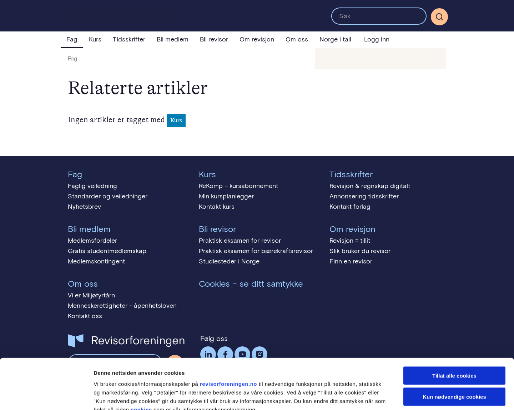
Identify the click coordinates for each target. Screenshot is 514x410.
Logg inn (376, 39)
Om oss (297, 39)
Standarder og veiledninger (107, 196)
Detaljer (380, 396)
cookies (141, 367)
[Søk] (439, 16)
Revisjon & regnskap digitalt (369, 186)
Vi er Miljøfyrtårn (91, 295)
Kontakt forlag (350, 207)
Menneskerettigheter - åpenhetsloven (122, 306)
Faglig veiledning (92, 186)
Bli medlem (172, 39)
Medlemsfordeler (92, 240)
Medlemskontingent (96, 261)
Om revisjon (257, 39)
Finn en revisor (350, 261)
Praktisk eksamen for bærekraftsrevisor (256, 251)
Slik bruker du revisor (359, 251)
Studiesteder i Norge (229, 261)
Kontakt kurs (217, 207)
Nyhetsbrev (84, 207)
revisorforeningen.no (228, 341)
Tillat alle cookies (454, 333)
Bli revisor (214, 39)
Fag (71, 39)
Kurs (95, 39)
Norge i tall (335, 39)
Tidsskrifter (129, 39)
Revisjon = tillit (349, 240)
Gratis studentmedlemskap (107, 251)
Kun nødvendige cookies (454, 354)
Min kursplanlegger (226, 196)
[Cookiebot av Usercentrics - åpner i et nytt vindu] (46, 396)
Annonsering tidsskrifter (364, 196)
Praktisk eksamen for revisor (240, 240)
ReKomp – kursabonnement (238, 186)
